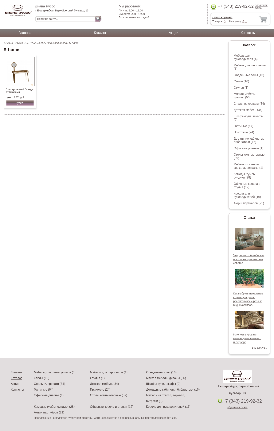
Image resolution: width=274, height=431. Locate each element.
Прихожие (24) (244, 132)
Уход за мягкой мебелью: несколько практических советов (248, 259)
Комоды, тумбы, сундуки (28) (245, 175)
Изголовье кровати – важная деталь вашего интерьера (247, 338)
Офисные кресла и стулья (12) (247, 185)
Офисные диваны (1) (248, 148)
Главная (25, 33)
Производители (57, 42)
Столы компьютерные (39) (108, 395)
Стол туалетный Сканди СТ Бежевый (19, 90)
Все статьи (259, 347)
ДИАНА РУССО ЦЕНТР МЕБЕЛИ (24, 42)
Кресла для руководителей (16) (247, 195)
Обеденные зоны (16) (249, 75)
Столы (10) (241, 81)
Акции (173, 33)
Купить (20, 103)
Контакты (248, 33)
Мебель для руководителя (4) (245, 57)
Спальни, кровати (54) (249, 103)
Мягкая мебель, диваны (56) (245, 95)
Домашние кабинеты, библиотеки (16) (249, 140)
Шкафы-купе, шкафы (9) (163, 383)
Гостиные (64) (243, 126)
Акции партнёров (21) (249, 203)
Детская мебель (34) (248, 110)
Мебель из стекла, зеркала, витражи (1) (248, 166)
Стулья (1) (241, 87)
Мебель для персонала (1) (108, 372)
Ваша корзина (222, 17)
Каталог (100, 33)
